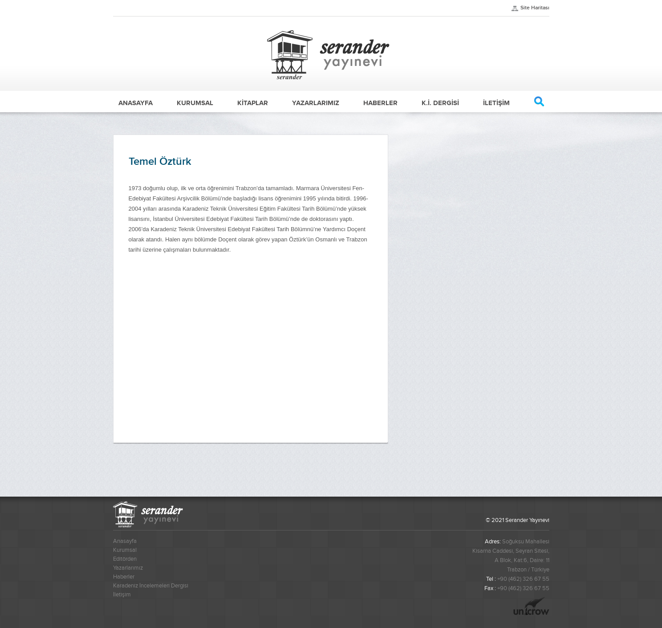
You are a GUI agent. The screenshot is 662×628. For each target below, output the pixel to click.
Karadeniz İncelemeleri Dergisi (150, 586)
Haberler (123, 577)
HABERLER (380, 102)
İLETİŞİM (496, 102)
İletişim (122, 594)
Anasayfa (125, 541)
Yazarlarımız (128, 568)
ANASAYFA (135, 102)
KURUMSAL (195, 102)
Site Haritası (534, 8)
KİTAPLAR (252, 102)
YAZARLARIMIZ (315, 102)
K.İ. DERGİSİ (440, 102)
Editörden (125, 559)
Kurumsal (125, 550)
